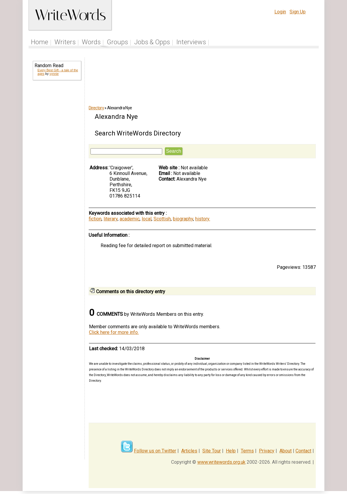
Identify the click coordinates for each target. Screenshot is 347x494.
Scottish (162, 219)
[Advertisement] (56, 180)
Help (231, 451)
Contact (303, 451)
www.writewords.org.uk (221, 462)
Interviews (191, 42)
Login (280, 12)
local (146, 219)
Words (91, 42)
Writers (65, 42)
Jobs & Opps (152, 42)
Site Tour (211, 451)
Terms (247, 451)
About (285, 451)
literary (111, 219)
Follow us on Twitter (155, 451)
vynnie (54, 73)
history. (202, 219)
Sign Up (298, 12)
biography (183, 219)
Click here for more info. (114, 332)
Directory (96, 107)
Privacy (266, 451)
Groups (117, 42)
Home (39, 42)
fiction (95, 219)
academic (130, 219)
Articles (189, 451)
